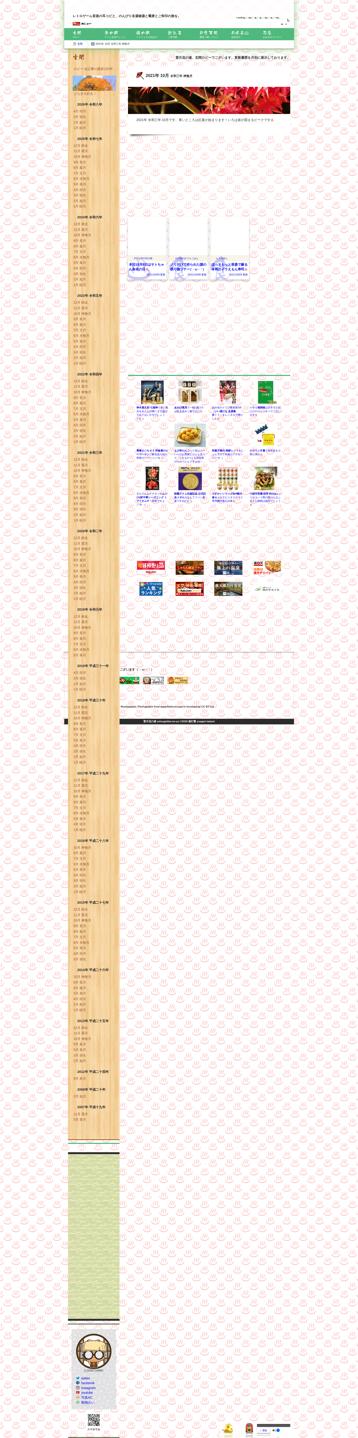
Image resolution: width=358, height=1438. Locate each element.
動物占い (87, 1402)
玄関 (80, 43)
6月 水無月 (82, 178)
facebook (88, 1383)
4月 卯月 (80, 111)
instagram (88, 1388)
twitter (85, 1378)
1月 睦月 (80, 128)
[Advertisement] (94, 1236)
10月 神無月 (82, 156)
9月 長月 (80, 162)
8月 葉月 (80, 167)
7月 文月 (80, 173)
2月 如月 (80, 122)
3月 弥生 (80, 117)
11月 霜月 (81, 151)
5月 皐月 (80, 184)
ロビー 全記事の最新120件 (93, 69)
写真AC (86, 1397)
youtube (87, 1392)
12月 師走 (81, 145)
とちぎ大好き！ (85, 93)
